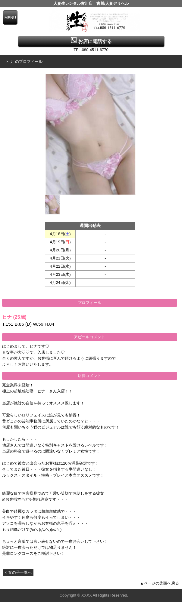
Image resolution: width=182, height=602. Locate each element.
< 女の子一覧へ (18, 572)
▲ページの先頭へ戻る (159, 583)
